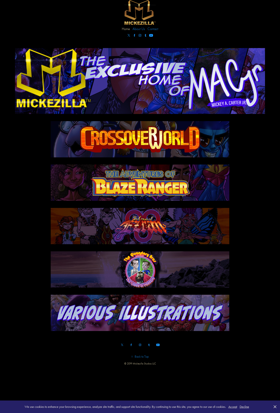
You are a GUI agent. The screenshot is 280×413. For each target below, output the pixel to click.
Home (126, 29)
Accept (232, 407)
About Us (138, 29)
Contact (153, 29)
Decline (244, 407)
